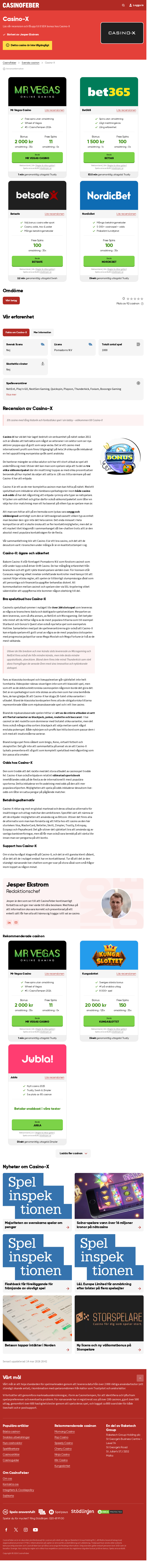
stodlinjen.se (45, 168)
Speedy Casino (64, 1443)
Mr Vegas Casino (37, 156)
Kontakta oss (11, 1484)
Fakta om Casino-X (16, 332)
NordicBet (109, 260)
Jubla (37, 1124)
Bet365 (109, 156)
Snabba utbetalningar (16, 1437)
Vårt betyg (11, 300)
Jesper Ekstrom (27, 885)
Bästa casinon (11, 1431)
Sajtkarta (8, 1495)
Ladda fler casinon (71, 1153)
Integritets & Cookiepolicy (18, 1490)
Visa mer (11, 394)
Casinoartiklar (11, 1454)
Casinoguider (11, 1460)
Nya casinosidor (12, 1443)
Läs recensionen (54, 110)
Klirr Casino (61, 1460)
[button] (140, 1378)
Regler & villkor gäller (45, 165)
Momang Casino (65, 1431)
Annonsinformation (13, 68)
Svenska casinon (30, 63)
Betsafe (37, 260)
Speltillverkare (11, 1448)
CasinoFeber (9, 63)
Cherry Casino (63, 1448)
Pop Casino (61, 1437)
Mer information (42, 332)
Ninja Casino (62, 1454)
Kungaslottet (109, 1020)
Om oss (7, 1478)
